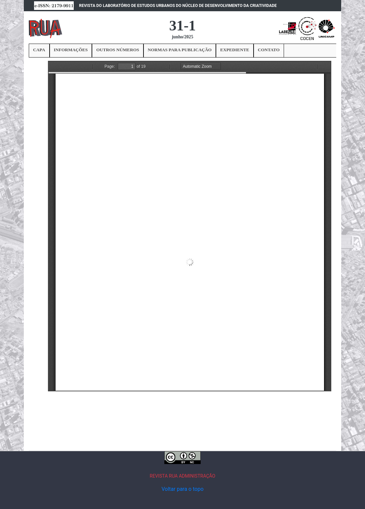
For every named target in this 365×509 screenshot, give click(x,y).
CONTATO (269, 49)
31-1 (182, 26)
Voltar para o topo (182, 489)
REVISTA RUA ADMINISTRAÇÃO (183, 476)
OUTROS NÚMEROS (117, 49)
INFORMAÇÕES (71, 49)
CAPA (39, 49)
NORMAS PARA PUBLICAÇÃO (180, 49)
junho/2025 (182, 36)
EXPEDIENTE (234, 49)
